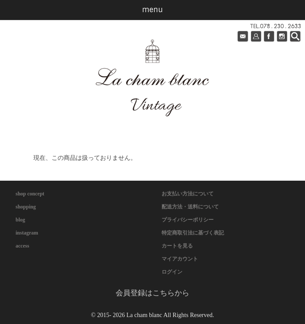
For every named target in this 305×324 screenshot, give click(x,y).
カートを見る (177, 246)
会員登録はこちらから (152, 293)
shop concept (30, 194)
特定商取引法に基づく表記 (193, 233)
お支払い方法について (188, 194)
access (22, 246)
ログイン (172, 272)
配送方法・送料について (190, 207)
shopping (26, 207)
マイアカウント (180, 259)
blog (20, 220)
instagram (27, 233)
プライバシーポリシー (188, 220)
